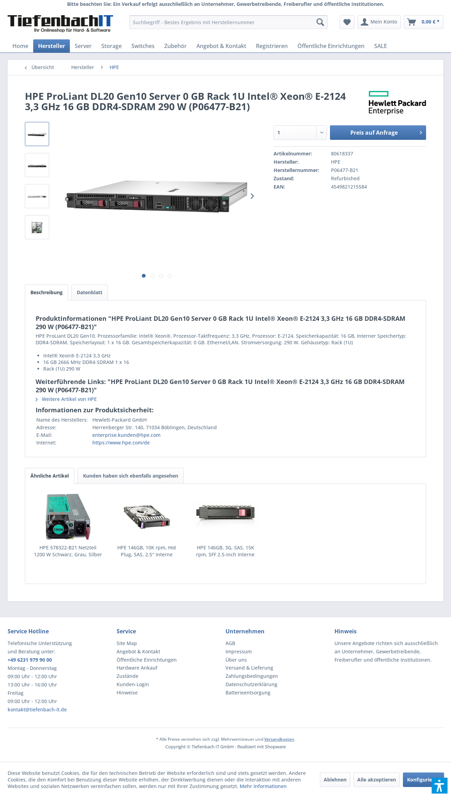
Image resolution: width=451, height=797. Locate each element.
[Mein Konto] (379, 22)
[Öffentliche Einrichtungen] (331, 45)
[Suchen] (320, 22)
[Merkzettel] (347, 22)
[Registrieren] (272, 45)
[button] (440, 786)
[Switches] (143, 45)
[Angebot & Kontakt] (221, 45)
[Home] (20, 45)
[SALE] (380, 45)
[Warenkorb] (423, 22)
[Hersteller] (51, 45)
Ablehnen (335, 779)
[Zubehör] (175, 45)
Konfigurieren (423, 779)
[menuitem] (228, 22)
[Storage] (111, 45)
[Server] (83, 45)
